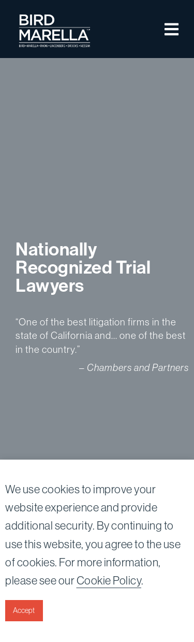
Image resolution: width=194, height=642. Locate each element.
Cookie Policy (109, 580)
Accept (24, 610)
